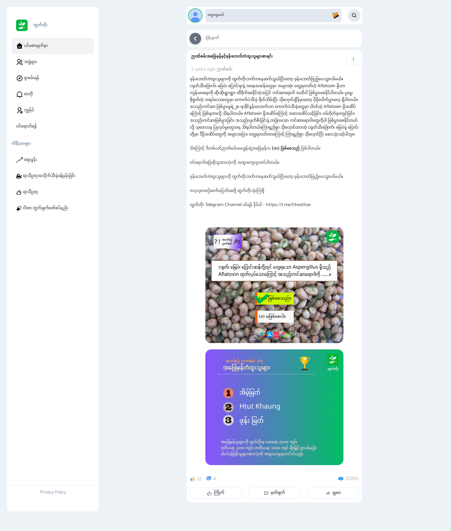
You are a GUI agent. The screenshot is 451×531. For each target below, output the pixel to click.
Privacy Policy (53, 492)
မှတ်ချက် (274, 493)
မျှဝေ (333, 493)
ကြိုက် (215, 493)
